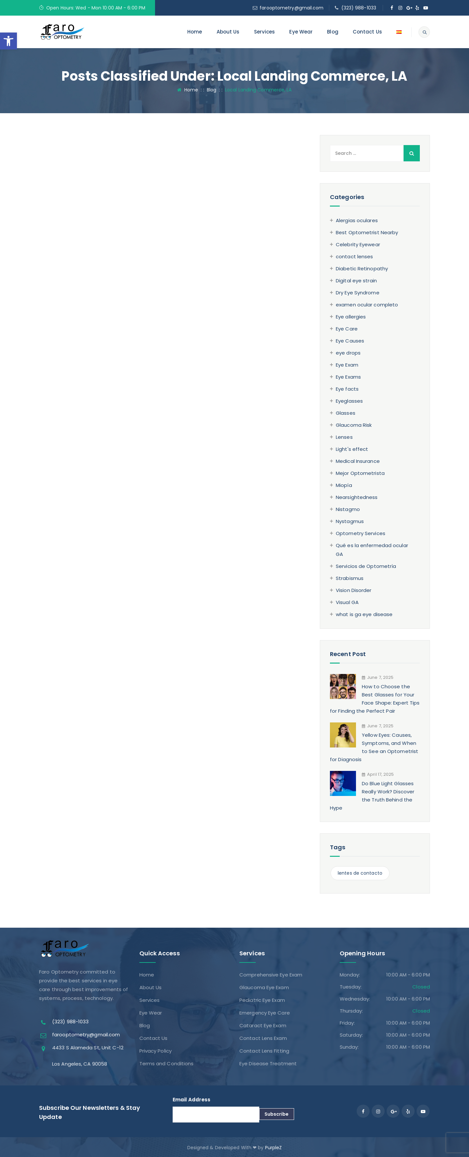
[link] (8, 41)
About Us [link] (228, 31)
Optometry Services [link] (360, 533)
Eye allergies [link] (351, 316)
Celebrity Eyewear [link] (358, 244)
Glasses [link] (345, 413)
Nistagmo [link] (348, 509)
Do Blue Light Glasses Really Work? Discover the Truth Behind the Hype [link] (372, 795)
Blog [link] (332, 31)
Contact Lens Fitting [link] (264, 1050)
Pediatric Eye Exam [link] (262, 1000)
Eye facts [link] (347, 388)
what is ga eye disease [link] (364, 614)
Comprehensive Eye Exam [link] (270, 974)
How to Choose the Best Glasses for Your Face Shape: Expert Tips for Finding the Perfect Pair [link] (374, 698)
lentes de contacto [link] (360, 873)
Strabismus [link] (349, 578)
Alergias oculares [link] (357, 220)
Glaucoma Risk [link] (354, 425)
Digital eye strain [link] (356, 280)
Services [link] (264, 31)
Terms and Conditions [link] (166, 1063)
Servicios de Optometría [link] (366, 566)
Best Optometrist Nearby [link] (367, 232)
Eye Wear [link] (301, 31)
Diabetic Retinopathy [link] (362, 268)
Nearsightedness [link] (357, 497)
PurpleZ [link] (273, 1147)
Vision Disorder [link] (354, 590)
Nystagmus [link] (350, 521)
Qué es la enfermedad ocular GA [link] (372, 550)
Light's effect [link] (352, 449)
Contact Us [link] (367, 31)
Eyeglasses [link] (349, 400)
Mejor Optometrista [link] (360, 473)
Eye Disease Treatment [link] (268, 1063)
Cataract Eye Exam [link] (262, 1025)
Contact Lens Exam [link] (263, 1038)
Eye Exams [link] (348, 376)
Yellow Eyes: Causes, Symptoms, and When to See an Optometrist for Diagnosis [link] (374, 747)
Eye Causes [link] (350, 340)
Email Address (191, 1099)
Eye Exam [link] (347, 364)
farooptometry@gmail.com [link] (291, 8)
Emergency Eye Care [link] (264, 1012)
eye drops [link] (348, 352)
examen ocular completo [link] (367, 304)
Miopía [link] (344, 485)
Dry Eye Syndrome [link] (357, 292)
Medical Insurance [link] (358, 461)
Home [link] (194, 31)
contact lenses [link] (354, 256)
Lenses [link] (344, 437)
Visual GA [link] (347, 602)
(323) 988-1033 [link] (358, 8)
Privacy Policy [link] (155, 1050)
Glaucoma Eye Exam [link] (264, 987)
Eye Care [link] (347, 328)
